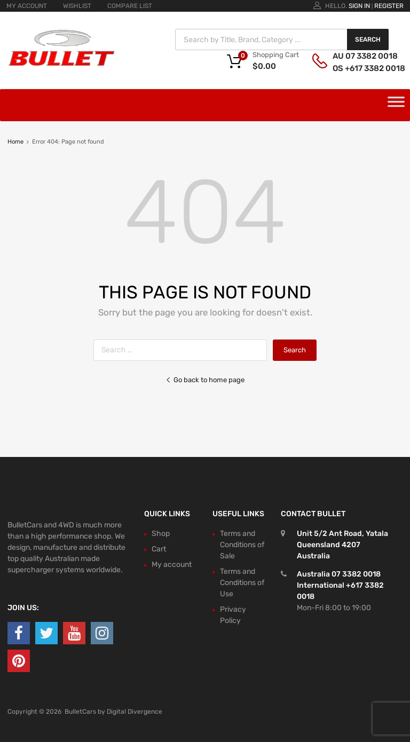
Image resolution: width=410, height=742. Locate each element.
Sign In (359, 6)
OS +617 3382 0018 (359, 68)
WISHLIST (77, 6)
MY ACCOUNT (26, 6)
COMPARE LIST (129, 6)
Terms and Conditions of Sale (242, 545)
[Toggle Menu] (396, 105)
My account (172, 564)
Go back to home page (205, 380)
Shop (161, 533)
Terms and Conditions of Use (242, 582)
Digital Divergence (134, 711)
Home (15, 141)
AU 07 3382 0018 (359, 56)
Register (389, 6)
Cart (159, 549)
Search (368, 39)
